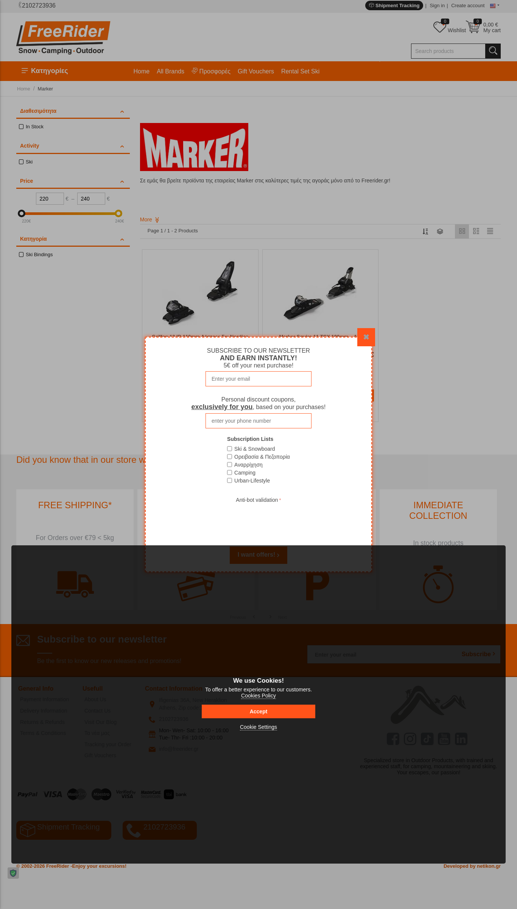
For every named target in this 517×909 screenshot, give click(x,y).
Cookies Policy (258, 696)
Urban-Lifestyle (252, 481)
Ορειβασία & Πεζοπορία (262, 457)
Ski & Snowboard (254, 449)
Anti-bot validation (257, 500)
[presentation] (258, 519)
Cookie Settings (258, 727)
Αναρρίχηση (248, 465)
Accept (259, 711)
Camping (244, 473)
